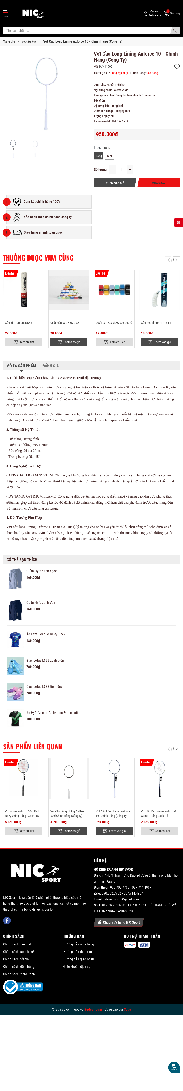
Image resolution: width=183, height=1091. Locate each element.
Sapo (127, 1010)
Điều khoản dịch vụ (76, 967)
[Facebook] (7, 900)
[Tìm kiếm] (175, 30)
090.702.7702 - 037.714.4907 (130, 888)
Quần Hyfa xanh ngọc (41, 572)
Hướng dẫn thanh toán (79, 953)
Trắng (98, 156)
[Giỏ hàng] (172, 13)
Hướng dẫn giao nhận (78, 960)
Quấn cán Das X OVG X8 (64, 322)
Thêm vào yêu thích (177, 67)
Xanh (109, 156)
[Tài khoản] (152, 13)
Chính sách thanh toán (19, 975)
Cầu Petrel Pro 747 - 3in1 (156, 322)
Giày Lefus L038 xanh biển (45, 661)
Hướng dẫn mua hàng (78, 945)
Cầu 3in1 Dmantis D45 (18, 322)
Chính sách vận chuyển (19, 953)
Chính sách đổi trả (16, 960)
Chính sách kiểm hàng (18, 967)
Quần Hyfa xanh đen (40, 603)
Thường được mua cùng (38, 257)
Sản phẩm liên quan (32, 747)
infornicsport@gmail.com (121, 900)
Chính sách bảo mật (17, 945)
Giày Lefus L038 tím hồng (44, 687)
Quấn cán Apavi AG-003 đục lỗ (114, 322)
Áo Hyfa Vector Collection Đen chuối (52, 713)
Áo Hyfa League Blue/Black (45, 635)
